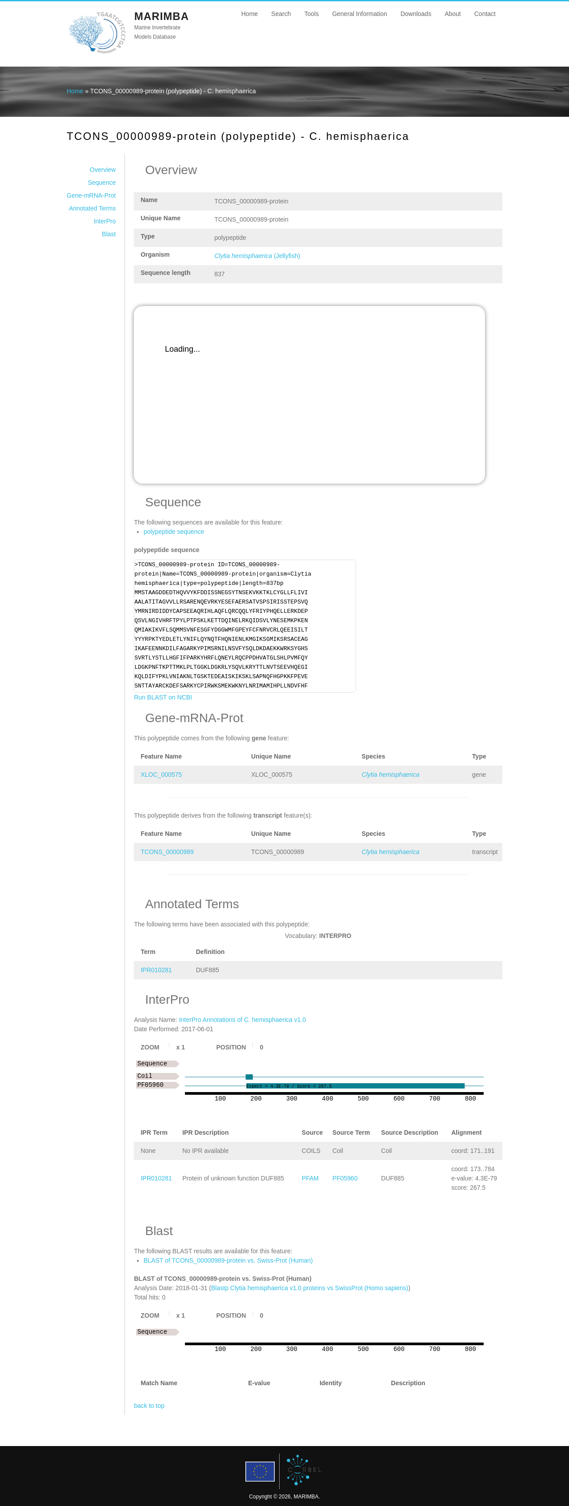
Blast (109, 234)
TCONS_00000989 (166, 851)
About (453, 13)
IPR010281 (156, 970)
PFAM (310, 1178)
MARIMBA (161, 16)
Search (281, 13)
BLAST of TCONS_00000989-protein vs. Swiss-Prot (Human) (228, 1260)
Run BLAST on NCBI (163, 697)
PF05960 (345, 1178)
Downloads (416, 13)
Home (249, 13)
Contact (485, 13)
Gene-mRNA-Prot (91, 195)
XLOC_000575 (161, 774)
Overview (103, 169)
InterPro (105, 221)
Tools (311, 13)
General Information (359, 13)
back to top (149, 1405)
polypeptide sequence (174, 531)
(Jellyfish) (257, 255)
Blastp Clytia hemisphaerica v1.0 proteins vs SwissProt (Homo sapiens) (310, 1287)
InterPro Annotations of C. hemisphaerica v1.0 (242, 1019)
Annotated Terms (92, 208)
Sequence (102, 182)
